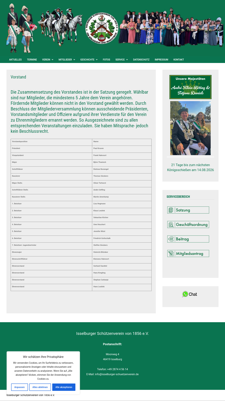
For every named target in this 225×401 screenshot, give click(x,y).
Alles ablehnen (40, 387)
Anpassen (19, 387)
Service (120, 59)
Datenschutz (141, 59)
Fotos (106, 59)
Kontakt (179, 59)
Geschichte (87, 59)
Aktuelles (15, 59)
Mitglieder (65, 59)
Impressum (161, 59)
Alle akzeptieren (63, 387)
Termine (32, 59)
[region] (43, 372)
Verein (46, 59)
